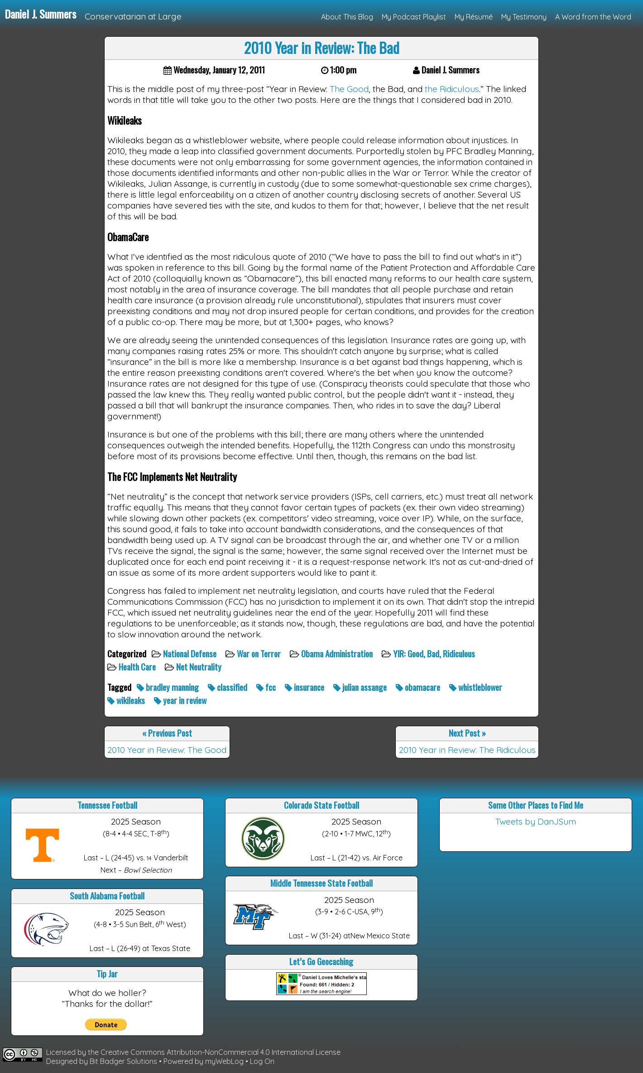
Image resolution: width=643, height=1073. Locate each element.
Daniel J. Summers (40, 13)
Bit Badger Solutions (124, 1061)
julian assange (361, 687)
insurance (305, 687)
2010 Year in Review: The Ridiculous (467, 749)
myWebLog (224, 1061)
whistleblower (476, 687)
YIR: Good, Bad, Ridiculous (435, 653)
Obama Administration (337, 653)
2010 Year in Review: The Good (166, 749)
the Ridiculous (452, 88)
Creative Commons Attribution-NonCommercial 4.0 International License (221, 1052)
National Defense (190, 653)
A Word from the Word (593, 16)
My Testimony (524, 16)
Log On (262, 1061)
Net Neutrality (199, 666)
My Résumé (474, 16)
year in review (181, 700)
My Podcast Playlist (414, 16)
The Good (349, 88)
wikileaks (127, 700)
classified (228, 687)
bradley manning (169, 687)
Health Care (138, 666)
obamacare (419, 687)
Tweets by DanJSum (535, 821)
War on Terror (260, 653)
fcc (267, 687)
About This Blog (347, 16)
